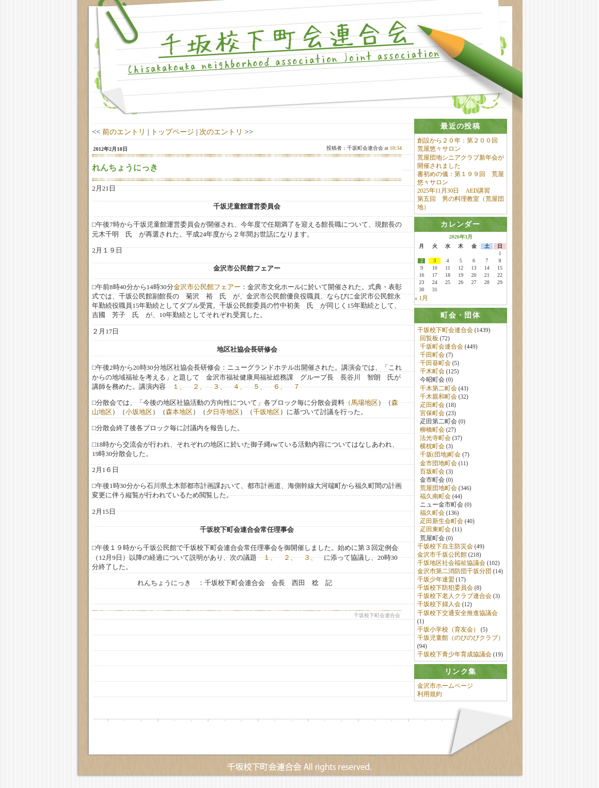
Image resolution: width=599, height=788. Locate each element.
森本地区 (179, 412)
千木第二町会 (438, 388)
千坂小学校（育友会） (448, 629)
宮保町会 (432, 413)
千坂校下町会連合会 (445, 330)
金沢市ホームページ (445, 686)
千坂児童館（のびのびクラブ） (460, 638)
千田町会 (432, 355)
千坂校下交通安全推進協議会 (457, 613)
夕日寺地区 (223, 412)
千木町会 (432, 372)
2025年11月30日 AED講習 (453, 190)
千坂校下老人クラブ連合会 (454, 596)
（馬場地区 (361, 402)
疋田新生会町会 (441, 521)
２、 (199, 386)
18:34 (396, 148)
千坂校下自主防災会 (445, 546)
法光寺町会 (435, 438)
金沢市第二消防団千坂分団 (454, 571)
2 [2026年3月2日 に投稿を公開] (421, 261)
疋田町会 (432, 405)
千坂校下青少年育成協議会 (454, 654)
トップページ (172, 132)
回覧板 (429, 338)
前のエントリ (124, 132)
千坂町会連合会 (441, 346)
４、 (239, 386)
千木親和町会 (438, 396)
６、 (280, 386)
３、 (219, 386)
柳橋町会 (432, 430)
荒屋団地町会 (438, 488)
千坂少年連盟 (435, 579)
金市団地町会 (438, 463)
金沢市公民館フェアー (207, 287)
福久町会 (432, 513)
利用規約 (429, 694)
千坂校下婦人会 (439, 605)
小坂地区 (138, 412)
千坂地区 (266, 412)
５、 (259, 386)
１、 (179, 386)
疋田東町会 (435, 530)
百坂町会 (432, 471)
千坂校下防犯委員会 (445, 588)
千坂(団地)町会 (440, 455)
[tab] (460, 126)
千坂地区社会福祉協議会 (451, 563)
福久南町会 (435, 496)
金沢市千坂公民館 (442, 554)
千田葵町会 (435, 363)
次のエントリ (221, 132)
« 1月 (421, 298)
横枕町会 (432, 447)
